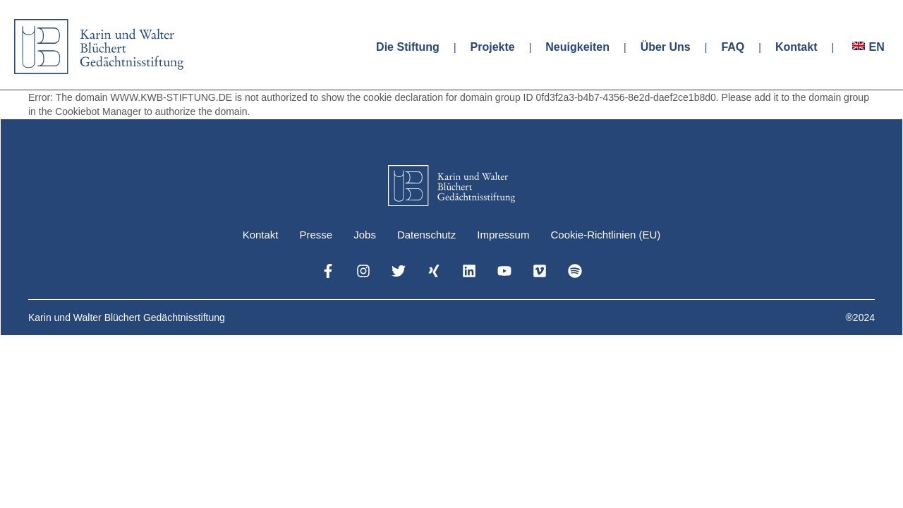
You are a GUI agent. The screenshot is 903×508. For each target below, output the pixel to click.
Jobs (364, 235)
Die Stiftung (408, 47)
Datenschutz (426, 235)
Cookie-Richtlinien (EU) (605, 235)
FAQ (732, 47)
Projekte (493, 47)
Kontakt (796, 47)
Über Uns (666, 47)
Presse (316, 235)
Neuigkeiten (577, 47)
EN (876, 47)
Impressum (503, 235)
